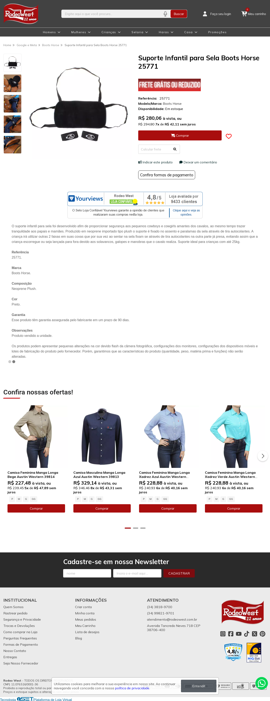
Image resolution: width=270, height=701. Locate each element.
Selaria (137, 32)
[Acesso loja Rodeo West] (216, 14)
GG (33, 498)
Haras (164, 32)
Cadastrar (179, 573)
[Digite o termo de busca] (111, 14)
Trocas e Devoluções (19, 625)
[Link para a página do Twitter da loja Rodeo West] (254, 633)
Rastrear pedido (15, 613)
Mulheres (78, 32)
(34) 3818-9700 (159, 606)
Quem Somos (13, 606)
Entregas (10, 656)
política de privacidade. (132, 688)
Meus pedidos (85, 619)
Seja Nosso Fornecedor (20, 663)
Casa (188, 32)
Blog (78, 638)
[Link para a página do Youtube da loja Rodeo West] (239, 633)
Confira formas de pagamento (166, 174)
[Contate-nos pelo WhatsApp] (261, 683)
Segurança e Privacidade (22, 619)
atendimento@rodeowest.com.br (172, 619)
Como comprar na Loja (20, 631)
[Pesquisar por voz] (165, 14)
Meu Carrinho (85, 625)
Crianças (109, 32)
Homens (49, 32)
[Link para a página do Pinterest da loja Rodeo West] (262, 633)
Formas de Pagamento (20, 644)
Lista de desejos (87, 631)
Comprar (36, 508)
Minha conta (84, 613)
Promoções (217, 32)
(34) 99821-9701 (160, 613)
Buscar (179, 14)
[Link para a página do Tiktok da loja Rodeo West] (247, 633)
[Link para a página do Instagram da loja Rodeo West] (223, 633)
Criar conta (83, 606)
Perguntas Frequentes (20, 638)
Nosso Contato (14, 650)
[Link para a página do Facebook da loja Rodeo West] (231, 633)
